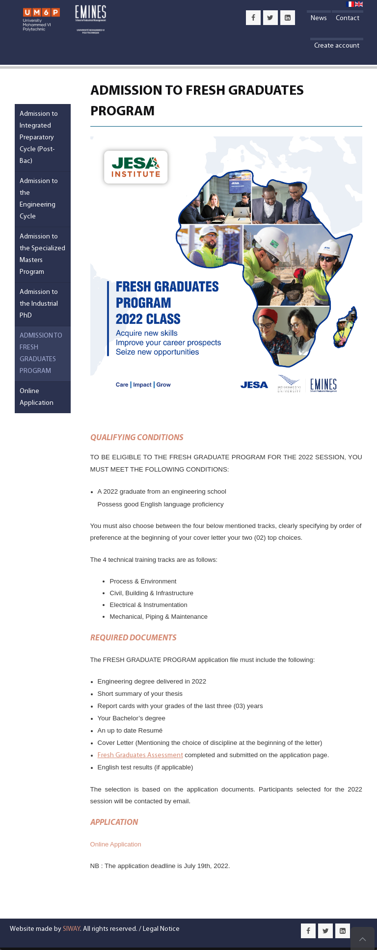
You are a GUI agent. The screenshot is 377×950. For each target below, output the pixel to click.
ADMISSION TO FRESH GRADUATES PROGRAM (41, 353)
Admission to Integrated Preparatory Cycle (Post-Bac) (39, 137)
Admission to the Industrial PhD (39, 304)
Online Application (115, 844)
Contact (347, 18)
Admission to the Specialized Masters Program (42, 254)
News (319, 18)
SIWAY (71, 929)
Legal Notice (161, 929)
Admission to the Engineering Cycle (39, 199)
